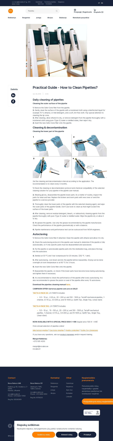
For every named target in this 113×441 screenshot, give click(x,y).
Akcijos (50, 18)
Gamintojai (39, 2)
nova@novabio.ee (36, 392)
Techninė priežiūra (50, 2)
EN (102, 3)
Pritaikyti (87, 435)
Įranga (38, 18)
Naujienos (61, 2)
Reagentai (26, 18)
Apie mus (41, 4)
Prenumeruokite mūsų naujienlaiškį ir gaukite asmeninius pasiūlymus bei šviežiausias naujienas (92, 390)
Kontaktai (49, 4)
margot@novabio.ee (40, 346)
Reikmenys (12, 18)
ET (99, 3)
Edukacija (62, 18)
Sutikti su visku (43, 435)
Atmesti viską (66, 435)
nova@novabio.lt (19, 2)
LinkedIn (69, 396)
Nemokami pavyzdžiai (81, 18)
